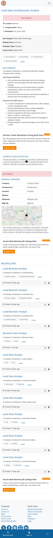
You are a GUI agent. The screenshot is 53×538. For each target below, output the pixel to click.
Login (30, 521)
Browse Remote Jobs (8, 521)
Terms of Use (6, 519)
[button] (45, 283)
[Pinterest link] (14, 527)
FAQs (3, 514)
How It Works (32, 514)
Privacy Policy (6, 516)
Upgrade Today (9, 148)
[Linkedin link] (26, 527)
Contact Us (5, 512)
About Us (4, 509)
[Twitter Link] (3, 527)
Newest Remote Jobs (35, 509)
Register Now (9, 252)
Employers (31, 519)
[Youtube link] (20, 527)
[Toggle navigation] (49, 3)
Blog (29, 516)
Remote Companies (35, 512)
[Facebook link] (9, 527)
